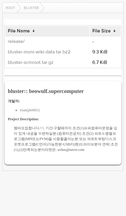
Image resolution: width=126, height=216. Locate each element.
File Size (101, 31)
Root (10, 7)
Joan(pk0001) (30, 110)
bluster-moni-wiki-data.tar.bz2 (39, 52)
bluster (31, 7)
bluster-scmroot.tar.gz (31, 62)
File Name (19, 31)
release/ (16, 41)
